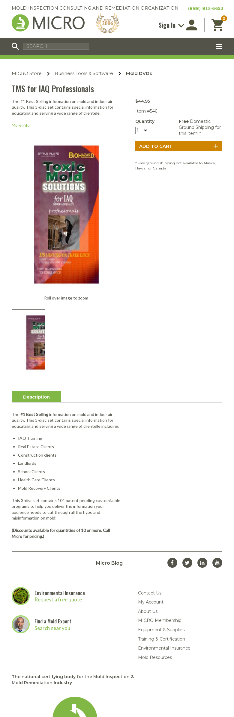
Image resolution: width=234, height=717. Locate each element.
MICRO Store (27, 73)
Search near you (52, 519)
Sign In (171, 24)
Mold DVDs (139, 73)
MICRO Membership (160, 512)
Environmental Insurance (59, 484)
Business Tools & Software (84, 73)
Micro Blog (109, 455)
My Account (151, 493)
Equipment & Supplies (161, 521)
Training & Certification (161, 530)
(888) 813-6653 (206, 8)
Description (36, 288)
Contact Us (149, 484)
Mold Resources (155, 549)
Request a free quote (58, 491)
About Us (148, 503)
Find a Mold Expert (52, 513)
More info (21, 125)
